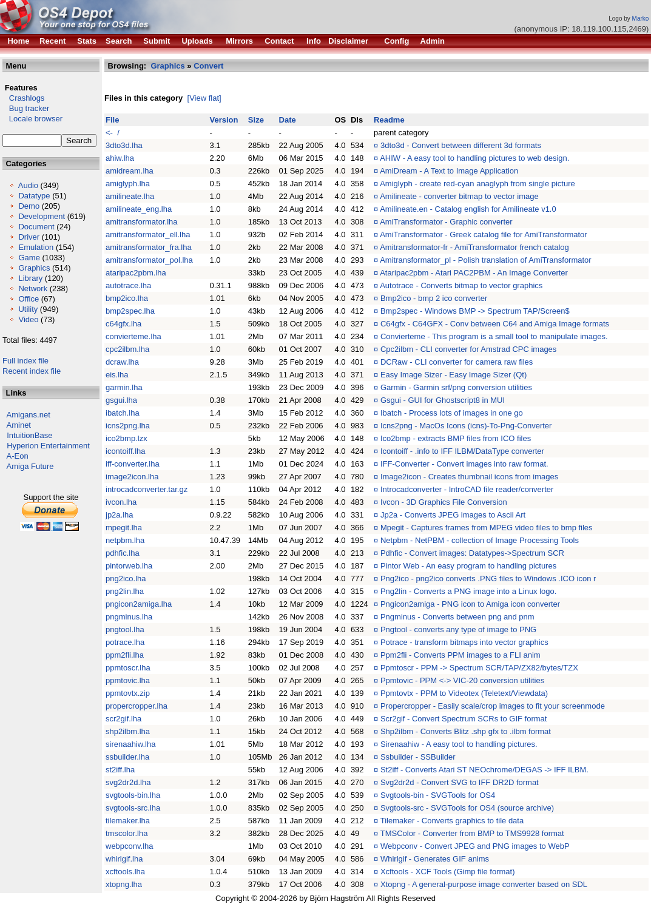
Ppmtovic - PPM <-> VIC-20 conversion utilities (462, 680)
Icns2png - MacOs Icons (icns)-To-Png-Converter (465, 425)
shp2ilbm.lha (128, 731)
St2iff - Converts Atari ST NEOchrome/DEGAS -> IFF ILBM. (484, 769)
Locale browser (32, 118)
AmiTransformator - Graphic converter (446, 221)
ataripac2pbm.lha (136, 272)
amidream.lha (129, 170)
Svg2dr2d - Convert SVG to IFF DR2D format (459, 782)
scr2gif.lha (123, 718)
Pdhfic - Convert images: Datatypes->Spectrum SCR (472, 553)
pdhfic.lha (123, 553)
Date (287, 119)
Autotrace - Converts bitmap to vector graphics (461, 285)
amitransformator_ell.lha (148, 234)
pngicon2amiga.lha (139, 604)
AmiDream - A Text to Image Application (449, 170)
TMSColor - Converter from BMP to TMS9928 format (472, 833)
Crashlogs (23, 98)
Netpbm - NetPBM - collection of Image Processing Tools (479, 540)
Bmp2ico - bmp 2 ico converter (433, 298)
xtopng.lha (124, 884)
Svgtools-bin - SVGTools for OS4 (437, 795)
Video (28, 319)
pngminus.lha (129, 616)
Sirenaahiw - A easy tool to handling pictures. (459, 744)
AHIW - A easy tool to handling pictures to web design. (474, 158)
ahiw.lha (120, 158)
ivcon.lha (121, 502)
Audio (28, 185)
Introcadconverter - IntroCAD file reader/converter (466, 489)
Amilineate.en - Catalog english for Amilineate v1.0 (468, 209)
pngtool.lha (125, 629)
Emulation (35, 247)
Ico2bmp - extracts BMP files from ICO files (455, 438)
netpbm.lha (125, 540)
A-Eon (18, 455)
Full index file (25, 360)
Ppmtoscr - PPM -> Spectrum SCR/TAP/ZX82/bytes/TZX (479, 667)
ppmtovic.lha (128, 680)
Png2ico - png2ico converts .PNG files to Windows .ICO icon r (488, 578)
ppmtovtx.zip (128, 693)
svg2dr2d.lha (128, 782)
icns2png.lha (128, 425)
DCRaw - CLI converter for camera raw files (456, 361)
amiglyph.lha (128, 183)
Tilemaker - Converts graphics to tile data (452, 820)
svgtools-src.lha (133, 807)
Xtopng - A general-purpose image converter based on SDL (483, 884)
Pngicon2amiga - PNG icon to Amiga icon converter (470, 604)
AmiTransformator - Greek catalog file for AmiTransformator (483, 234)
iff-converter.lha (133, 463)
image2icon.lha (132, 476)
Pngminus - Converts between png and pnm (457, 616)
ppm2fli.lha (125, 654)
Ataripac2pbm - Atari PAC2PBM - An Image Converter (474, 272)
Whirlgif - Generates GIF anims (434, 858)
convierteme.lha (133, 336)
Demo (28, 206)
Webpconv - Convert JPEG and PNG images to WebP (475, 846)
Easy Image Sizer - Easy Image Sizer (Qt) (453, 374)
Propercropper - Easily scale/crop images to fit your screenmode (492, 705)
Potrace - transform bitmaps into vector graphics (464, 642)
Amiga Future (30, 466)
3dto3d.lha (124, 145)
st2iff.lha (120, 769)
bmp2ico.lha (127, 298)
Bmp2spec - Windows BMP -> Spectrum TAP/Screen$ (475, 310)
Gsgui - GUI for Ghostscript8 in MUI (442, 400)
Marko (640, 18)
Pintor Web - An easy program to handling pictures (468, 565)
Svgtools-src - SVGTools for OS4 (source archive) (467, 807)
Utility (28, 309)
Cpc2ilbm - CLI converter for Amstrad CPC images (468, 349)
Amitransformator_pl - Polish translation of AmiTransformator (485, 260)
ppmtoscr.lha (128, 667)
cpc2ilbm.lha (127, 349)
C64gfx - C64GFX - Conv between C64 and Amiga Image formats (494, 323)
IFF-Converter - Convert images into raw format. (464, 463)
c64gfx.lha (123, 323)
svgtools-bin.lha (133, 795)
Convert (208, 65)
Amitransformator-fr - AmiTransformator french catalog (474, 247)
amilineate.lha (130, 196)
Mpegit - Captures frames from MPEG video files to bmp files (486, 527)
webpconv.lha (129, 846)
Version (223, 119)
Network (32, 288)
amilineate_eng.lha (139, 209)
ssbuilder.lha (127, 756)
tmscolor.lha (126, 833)
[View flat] (204, 98)
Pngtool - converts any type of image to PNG (458, 629)
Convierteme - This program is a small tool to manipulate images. (494, 336)
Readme (389, 119)
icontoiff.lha (126, 451)
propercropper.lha (136, 705)
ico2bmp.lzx (126, 438)
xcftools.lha (125, 871)
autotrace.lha (128, 285)
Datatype (34, 195)
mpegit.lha (124, 527)
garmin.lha (124, 387)
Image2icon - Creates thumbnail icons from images (469, 476)
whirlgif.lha (124, 858)
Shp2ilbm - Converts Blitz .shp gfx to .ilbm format (465, 731)
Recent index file (31, 371)
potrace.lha (125, 642)
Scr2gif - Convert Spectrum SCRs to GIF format (463, 718)
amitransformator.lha (142, 221)
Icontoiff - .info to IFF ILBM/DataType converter (462, 451)
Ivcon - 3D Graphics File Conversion (443, 502)
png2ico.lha (126, 578)
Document (36, 226)
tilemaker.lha (128, 820)
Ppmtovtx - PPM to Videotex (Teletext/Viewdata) (464, 693)
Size (256, 119)
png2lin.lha (125, 591)
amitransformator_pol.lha (149, 260)
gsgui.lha (121, 400)
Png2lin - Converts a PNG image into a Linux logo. (468, 591)
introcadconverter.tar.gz (146, 489)
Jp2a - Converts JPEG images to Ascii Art (452, 514)
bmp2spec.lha (130, 310)
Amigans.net (28, 414)
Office (28, 298)
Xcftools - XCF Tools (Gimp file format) (447, 871)
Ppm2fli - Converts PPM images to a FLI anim (460, 654)
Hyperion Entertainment (48, 445)
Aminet (19, 425)
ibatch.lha (123, 412)
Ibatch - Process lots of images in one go (451, 412)
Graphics (34, 267)
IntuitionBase (29, 435)
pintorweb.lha (129, 565)
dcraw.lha (122, 361)
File (112, 119)
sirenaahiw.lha (130, 744)
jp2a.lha (119, 514)
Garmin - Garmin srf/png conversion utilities (456, 387)
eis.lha (117, 374)
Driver (28, 236)
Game (28, 257)
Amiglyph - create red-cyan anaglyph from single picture (477, 183)
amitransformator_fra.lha (149, 247)
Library (30, 278)
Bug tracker (25, 108)
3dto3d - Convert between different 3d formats (460, 145)
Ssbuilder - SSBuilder (418, 756)
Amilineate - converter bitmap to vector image (459, 196)
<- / (113, 132)
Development (41, 216)
